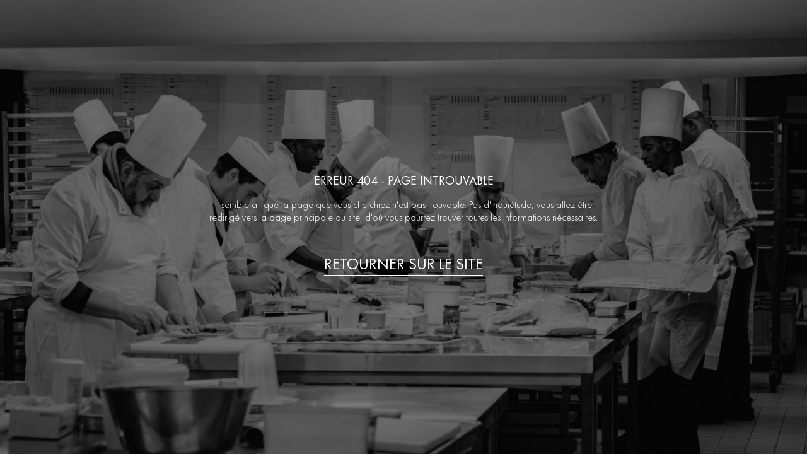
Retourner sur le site (403, 264)
